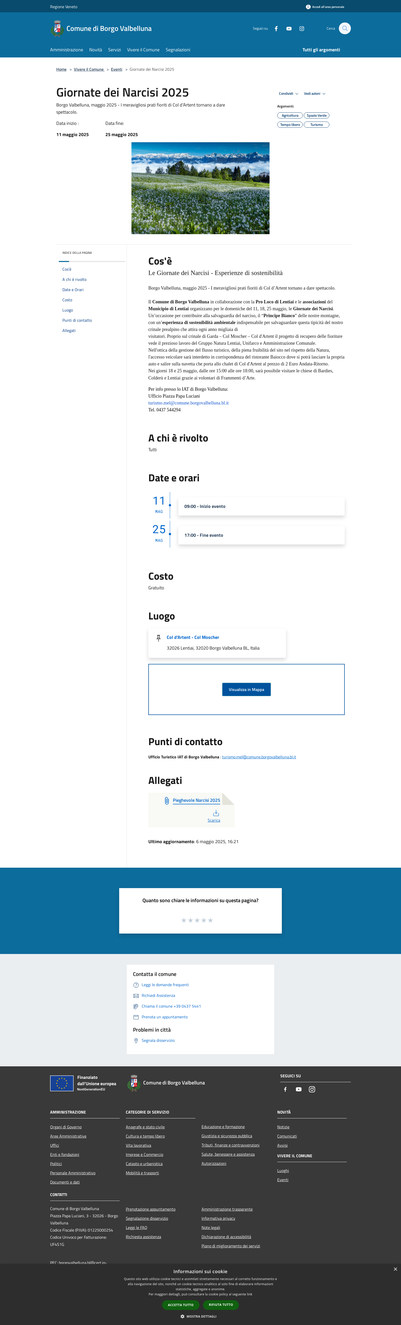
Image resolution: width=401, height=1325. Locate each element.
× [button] (395, 1269)
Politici (56, 1164)
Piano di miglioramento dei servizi (231, 1246)
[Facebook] (274, 28)
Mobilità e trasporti (142, 1173)
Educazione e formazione (223, 1127)
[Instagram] (299, 28)
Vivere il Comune (89, 69)
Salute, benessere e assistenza (228, 1154)
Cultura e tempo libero (145, 1136)
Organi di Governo (66, 1127)
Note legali (211, 1227)
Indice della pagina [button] (77, 252)
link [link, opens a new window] (249, 1294)
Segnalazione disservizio (147, 1218)
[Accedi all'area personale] (325, 7)
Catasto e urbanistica (144, 1164)
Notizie (283, 1127)
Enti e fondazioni (64, 1154)
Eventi (116, 69)
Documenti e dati (65, 1182)
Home (61, 69)
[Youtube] (286, 28)
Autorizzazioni (214, 1163)
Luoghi (283, 1170)
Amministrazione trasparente (227, 1209)
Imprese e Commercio (144, 1154)
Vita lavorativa (138, 1145)
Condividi (289, 94)
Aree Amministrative (68, 1136)
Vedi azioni (315, 94)
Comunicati (287, 1136)
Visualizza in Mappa (246, 689)
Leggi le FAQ (136, 1227)
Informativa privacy (218, 1218)
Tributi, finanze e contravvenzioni (231, 1145)
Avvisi (282, 1145)
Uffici (54, 1145)
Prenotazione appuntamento (150, 1209)
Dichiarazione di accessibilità (226, 1237)
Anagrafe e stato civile (145, 1127)
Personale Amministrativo (72, 1173)
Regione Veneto (63, 7)
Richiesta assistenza (143, 1237)
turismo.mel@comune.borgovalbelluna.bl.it (259, 757)
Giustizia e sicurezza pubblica (227, 1136)
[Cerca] (345, 28)
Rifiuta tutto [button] (221, 1305)
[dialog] (200, 1294)
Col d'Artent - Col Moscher (193, 637)
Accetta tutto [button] (181, 1305)
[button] (200, 1316)
